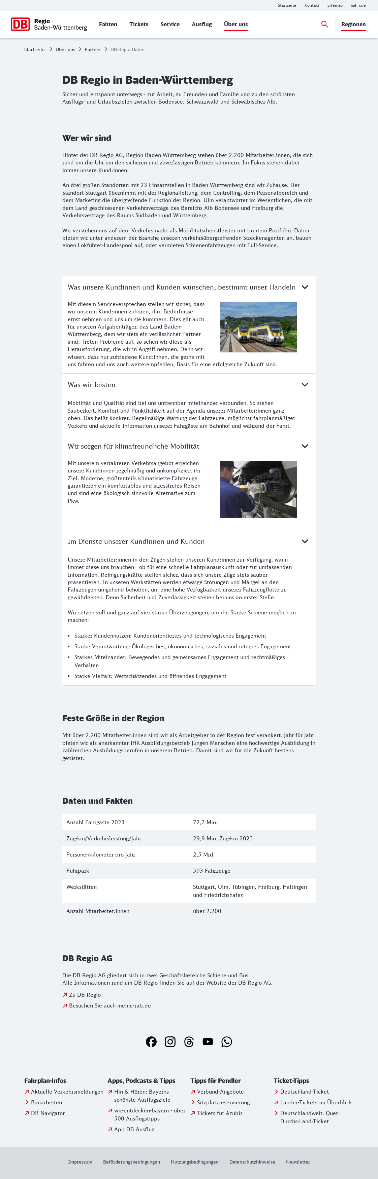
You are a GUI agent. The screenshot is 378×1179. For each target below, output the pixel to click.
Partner (93, 49)
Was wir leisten (189, 384)
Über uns (65, 49)
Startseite (34, 49)
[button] (64, 1081)
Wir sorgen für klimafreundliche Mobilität (189, 446)
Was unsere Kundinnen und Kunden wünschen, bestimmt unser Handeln (189, 286)
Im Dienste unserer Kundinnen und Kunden (189, 541)
